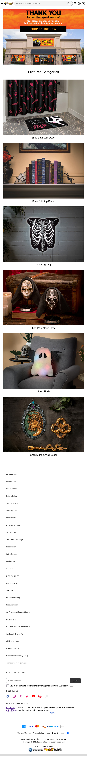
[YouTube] (33, 696)
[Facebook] (7, 696)
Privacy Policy (38, 733)
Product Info (11, 517)
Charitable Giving (13, 597)
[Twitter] (20, 696)
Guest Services (12, 583)
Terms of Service (24, 733)
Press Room (11, 547)
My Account (11, 481)
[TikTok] (27, 696)
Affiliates (9, 568)
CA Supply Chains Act (14, 634)
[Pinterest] (39, 696)
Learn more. (52, 711)
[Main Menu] (2, 3)
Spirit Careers (11, 554)
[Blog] (46, 696)
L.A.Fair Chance (12, 648)
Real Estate (10, 561)
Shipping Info (11, 510)
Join (75, 681)
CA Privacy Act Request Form (17, 612)
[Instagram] (14, 696)
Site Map (9, 590)
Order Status (11, 489)
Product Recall (12, 605)
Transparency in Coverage (16, 663)
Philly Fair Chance (13, 641)
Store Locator (11, 532)
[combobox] (39, 3)
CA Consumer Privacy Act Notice (19, 627)
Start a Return (12, 503)
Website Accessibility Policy (17, 655)
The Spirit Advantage (14, 539)
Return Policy (11, 496)
